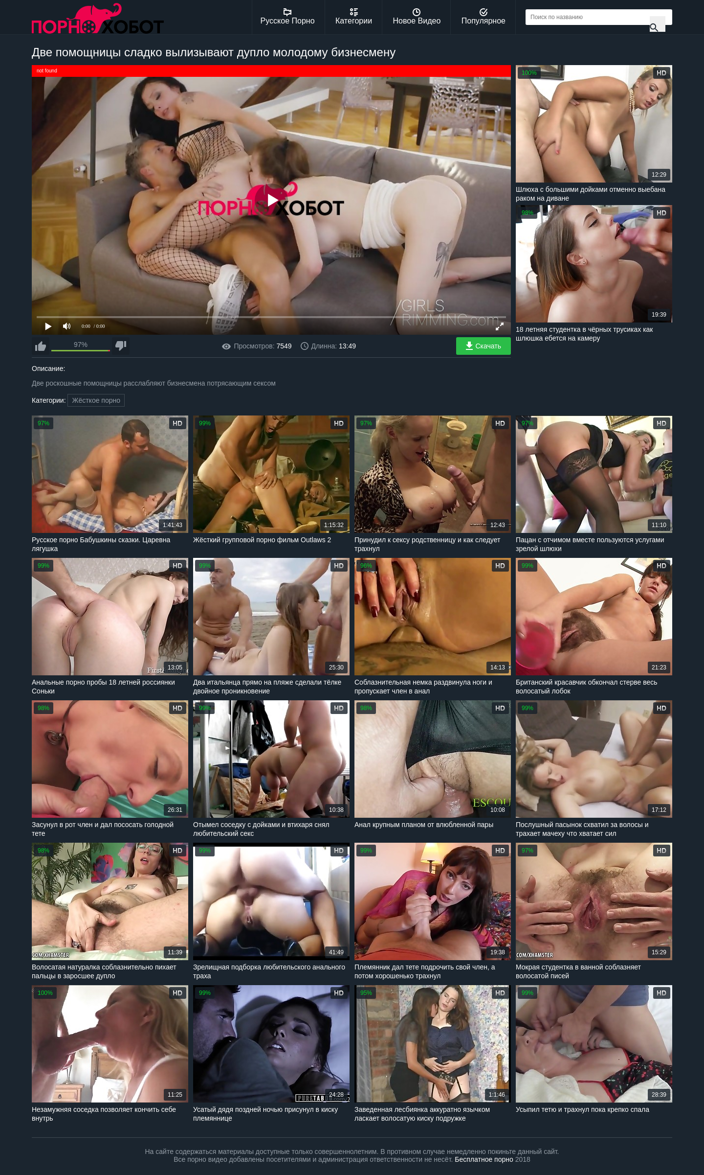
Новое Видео (417, 16)
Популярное (484, 16)
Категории (353, 16)
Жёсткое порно (96, 400)
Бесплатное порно (484, 1159)
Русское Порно (288, 16)
